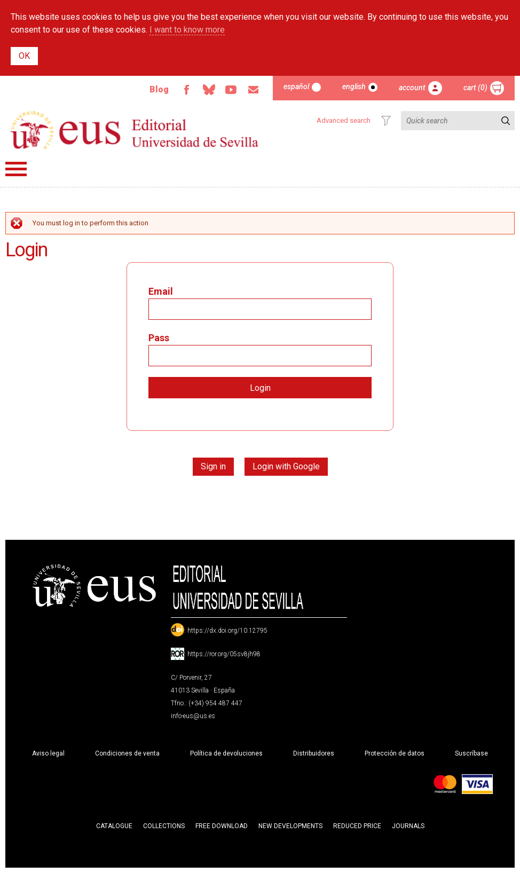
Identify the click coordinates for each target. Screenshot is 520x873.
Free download (221, 826)
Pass (158, 337)
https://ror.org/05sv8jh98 (224, 654)
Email (253, 89)
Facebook (186, 89)
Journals (408, 826)
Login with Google (286, 466)
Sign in (213, 466)
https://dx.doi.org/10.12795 (227, 630)
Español (296, 86)
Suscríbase (471, 753)
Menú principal (16, 169)
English (354, 86)
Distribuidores (313, 753)
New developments (290, 826)
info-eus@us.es (193, 716)
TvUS (231, 89)
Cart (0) (475, 87)
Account (412, 87)
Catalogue (114, 826)
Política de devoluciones (226, 753)
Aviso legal (48, 753)
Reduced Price (357, 826)
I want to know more (187, 30)
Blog (159, 89)
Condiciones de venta (127, 753)
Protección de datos (394, 753)
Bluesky (208, 89)
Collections (164, 826)
